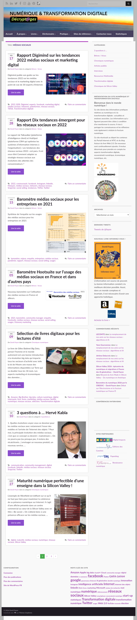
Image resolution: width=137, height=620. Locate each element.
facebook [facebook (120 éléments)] (95, 576)
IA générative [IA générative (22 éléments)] (102, 581)
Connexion (8, 573)
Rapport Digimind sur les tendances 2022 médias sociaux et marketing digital (44, 60)
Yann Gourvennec (103, 345)
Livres (34, 34)
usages (53, 261)
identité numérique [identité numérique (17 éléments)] (114, 581)
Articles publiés (100, 66)
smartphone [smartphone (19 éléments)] (101, 596)
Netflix (53, 399)
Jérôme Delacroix (103, 355)
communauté (21, 183)
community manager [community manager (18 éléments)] (113, 573)
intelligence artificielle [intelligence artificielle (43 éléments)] (90, 584)
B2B (18, 104)
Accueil (9, 34)
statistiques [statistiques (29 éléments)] (76, 599)
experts (32, 104)
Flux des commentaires (13, 581)
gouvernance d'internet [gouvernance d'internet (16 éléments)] (88, 581)
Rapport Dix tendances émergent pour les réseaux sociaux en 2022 (51, 122)
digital (55, 397)
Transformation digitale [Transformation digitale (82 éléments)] (99, 599)
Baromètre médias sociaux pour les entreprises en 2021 (48, 201)
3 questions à (45, 417)
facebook (40, 104)
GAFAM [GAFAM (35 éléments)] (121, 576)
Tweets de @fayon (102, 229)
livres (24, 399)
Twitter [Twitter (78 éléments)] (87, 603)
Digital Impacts (110, 440)
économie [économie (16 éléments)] (118, 603)
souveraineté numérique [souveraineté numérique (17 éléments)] (114, 596)
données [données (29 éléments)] (74, 576)
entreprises (39, 258)
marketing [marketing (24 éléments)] (91, 588)
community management (35, 465)
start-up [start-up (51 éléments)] (128, 595)
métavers (25, 106)
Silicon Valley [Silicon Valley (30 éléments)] (90, 595)
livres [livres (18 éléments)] (85, 588)
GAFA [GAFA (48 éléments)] (112, 576)
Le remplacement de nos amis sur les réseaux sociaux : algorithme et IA (111, 337)
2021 (13, 318)
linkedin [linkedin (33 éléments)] (74, 587)
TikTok (10, 109)
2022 (13, 104)
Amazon (14, 397)
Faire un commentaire (77, 104)
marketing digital (52, 104)
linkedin (49, 183)
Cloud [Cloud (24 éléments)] (103, 572)
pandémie (12, 261)
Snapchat (12, 188)
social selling (21, 188)
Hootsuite (12, 320)
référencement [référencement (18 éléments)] (102, 592)
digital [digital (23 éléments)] (123, 573)
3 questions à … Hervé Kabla (42, 412)
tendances (32, 188)
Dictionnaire (49, 34)
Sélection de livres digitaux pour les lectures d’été (48, 336)
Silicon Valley (20, 542)
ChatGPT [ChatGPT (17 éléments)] (97, 573)
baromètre (15, 258)
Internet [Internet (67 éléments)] (109, 584)
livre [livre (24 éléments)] (80, 588)
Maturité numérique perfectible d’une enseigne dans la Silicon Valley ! (50, 483)
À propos (22, 34)
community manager (34, 318)
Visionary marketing (22, 322)
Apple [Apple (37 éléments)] (83, 572)
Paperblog (107, 456)
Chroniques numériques (40, 342)
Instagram (41, 183)
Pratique (64, 34)
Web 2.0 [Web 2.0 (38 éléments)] (102, 603)
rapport (20, 261)
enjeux (23, 258)
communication (17, 465)
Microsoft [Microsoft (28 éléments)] (100, 588)
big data (32, 397)
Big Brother (23, 397)
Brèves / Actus (37, 69)
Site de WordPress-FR (13, 585)
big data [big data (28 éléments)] (90, 572)
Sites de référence (83, 34)
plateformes (35, 106)
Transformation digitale (23, 109)
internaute (12, 399)
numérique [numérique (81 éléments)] (89, 591)
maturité (20, 540)
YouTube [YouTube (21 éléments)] (110, 603)
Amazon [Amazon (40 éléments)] (75, 572)
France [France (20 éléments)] (106, 577)
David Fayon (14, 69)
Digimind (24, 104)
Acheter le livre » (102, 320)
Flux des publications (12, 577)
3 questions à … (100, 50)
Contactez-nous (103, 34)
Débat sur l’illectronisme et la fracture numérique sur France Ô (111, 388)
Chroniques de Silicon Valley (105, 86)
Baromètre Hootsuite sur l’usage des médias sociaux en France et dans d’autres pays (44, 276)
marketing (31, 399)
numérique (12, 401)
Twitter (47, 188)
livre (19, 399)
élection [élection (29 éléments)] (125, 603)
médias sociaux (14, 106)
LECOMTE (100, 334)
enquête (30, 258)
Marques (11, 186)
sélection (36, 401)
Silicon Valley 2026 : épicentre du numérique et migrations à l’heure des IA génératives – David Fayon (110, 369)
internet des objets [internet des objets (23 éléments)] (122, 584)
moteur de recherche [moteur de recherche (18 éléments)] (113, 588)
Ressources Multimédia (103, 76)
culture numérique (44, 397)
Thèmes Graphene (25, 613)
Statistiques (121, 34)
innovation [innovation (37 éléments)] (126, 580)
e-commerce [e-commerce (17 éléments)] (83, 577)
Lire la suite (16, 92)
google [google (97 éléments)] (76, 580)
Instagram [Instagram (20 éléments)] (74, 584)
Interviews (98, 71)
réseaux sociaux (47, 106)
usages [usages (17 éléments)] (95, 603)
